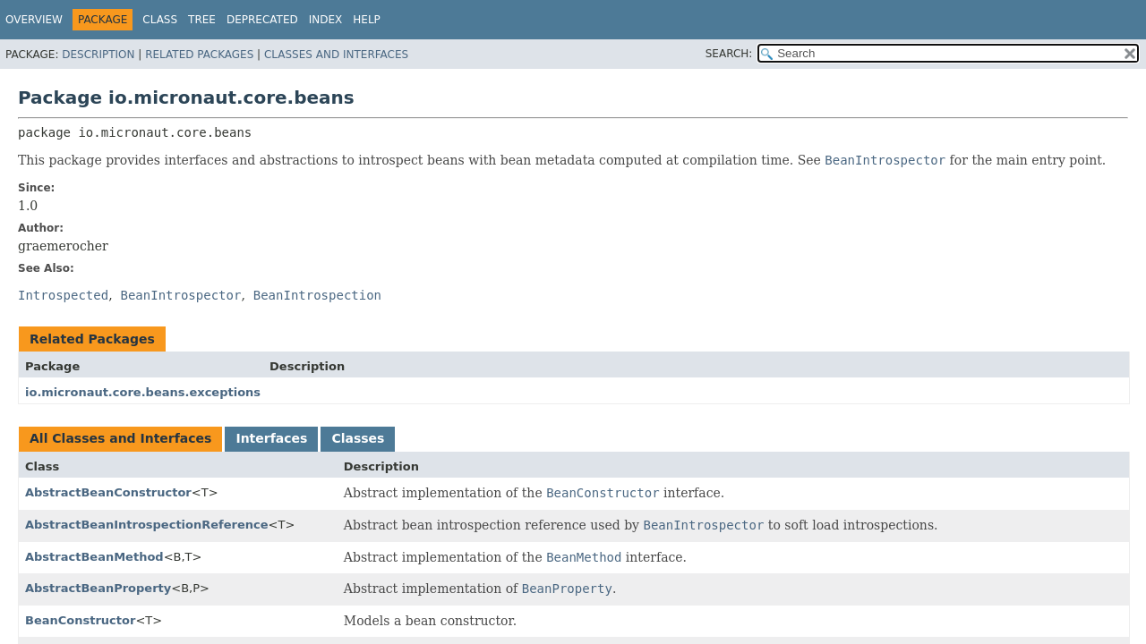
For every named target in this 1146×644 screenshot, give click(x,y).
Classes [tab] (357, 438)
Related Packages (199, 54)
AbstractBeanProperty (98, 588)
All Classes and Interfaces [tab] (120, 438)
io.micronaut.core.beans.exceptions (143, 392)
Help (367, 19)
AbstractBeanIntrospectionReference (147, 524)
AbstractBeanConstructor (108, 492)
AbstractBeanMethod (94, 557)
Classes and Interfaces (336, 54)
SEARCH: (729, 53)
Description (98, 54)
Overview (34, 19)
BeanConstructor (80, 620)
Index (326, 19)
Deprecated (262, 19)
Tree (202, 19)
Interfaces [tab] (271, 438)
